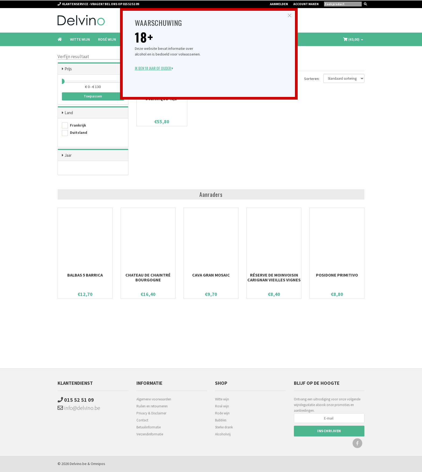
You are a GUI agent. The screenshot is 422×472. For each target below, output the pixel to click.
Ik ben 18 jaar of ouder (154, 68)
